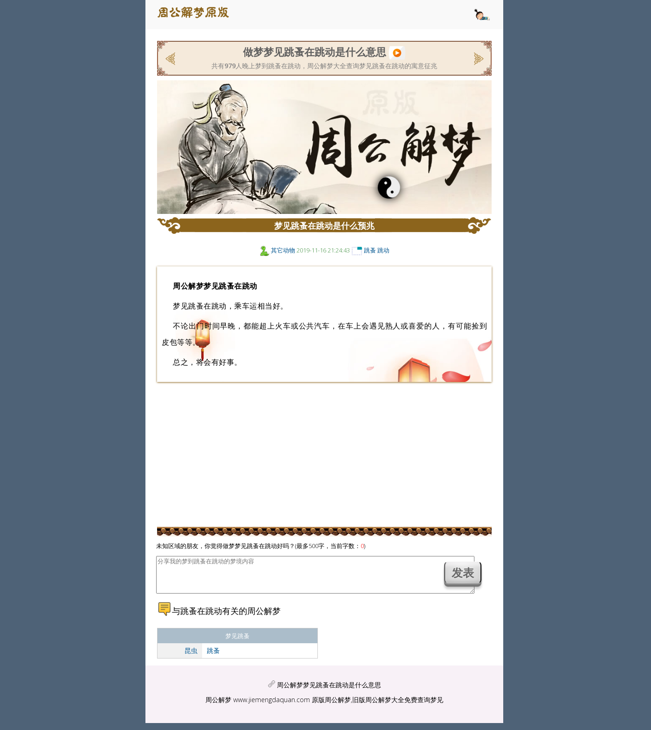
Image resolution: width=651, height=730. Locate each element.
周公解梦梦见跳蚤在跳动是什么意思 (329, 691)
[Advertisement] (75, 178)
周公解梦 (218, 706)
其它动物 (283, 250)
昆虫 (190, 657)
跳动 (383, 250)
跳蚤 (370, 250)
